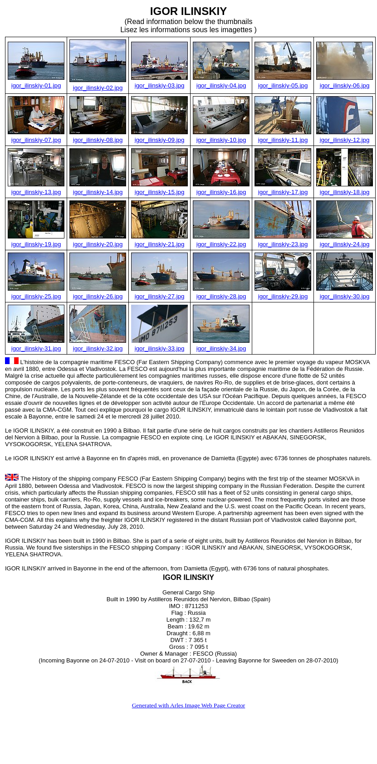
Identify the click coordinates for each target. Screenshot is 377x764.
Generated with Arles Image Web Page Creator (188, 705)
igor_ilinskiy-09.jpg (160, 139)
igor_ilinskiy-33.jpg (160, 348)
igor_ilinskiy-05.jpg (283, 85)
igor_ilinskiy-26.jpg (98, 296)
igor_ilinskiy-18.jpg (345, 192)
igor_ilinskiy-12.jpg (345, 139)
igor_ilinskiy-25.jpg (36, 296)
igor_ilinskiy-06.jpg (345, 85)
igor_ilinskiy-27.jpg (160, 296)
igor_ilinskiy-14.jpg (98, 192)
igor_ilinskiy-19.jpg (36, 244)
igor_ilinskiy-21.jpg (160, 244)
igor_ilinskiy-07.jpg (36, 139)
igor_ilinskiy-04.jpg (221, 85)
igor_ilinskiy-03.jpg (160, 85)
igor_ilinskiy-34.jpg (221, 348)
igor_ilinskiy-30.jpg (345, 296)
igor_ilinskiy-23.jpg (283, 244)
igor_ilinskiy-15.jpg (160, 192)
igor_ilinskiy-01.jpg (36, 85)
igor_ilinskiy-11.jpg (283, 139)
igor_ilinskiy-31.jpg (36, 348)
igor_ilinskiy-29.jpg (283, 296)
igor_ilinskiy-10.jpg (221, 139)
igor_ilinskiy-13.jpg (36, 192)
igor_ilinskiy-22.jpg (221, 244)
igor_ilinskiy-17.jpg (283, 192)
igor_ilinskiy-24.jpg (345, 244)
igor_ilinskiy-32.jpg (98, 348)
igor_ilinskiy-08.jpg (98, 139)
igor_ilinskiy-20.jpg (98, 244)
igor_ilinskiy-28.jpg (221, 296)
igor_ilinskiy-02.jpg (98, 87)
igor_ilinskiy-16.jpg (221, 192)
